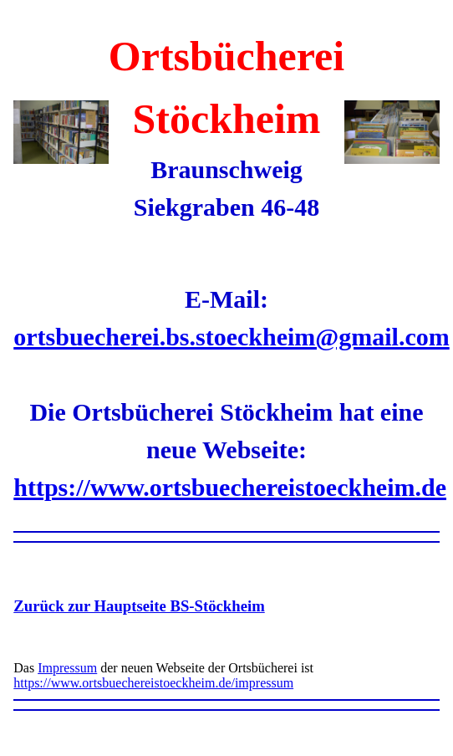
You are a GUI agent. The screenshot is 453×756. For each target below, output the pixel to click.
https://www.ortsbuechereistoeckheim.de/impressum (153, 683)
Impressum (67, 668)
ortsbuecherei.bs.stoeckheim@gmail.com (231, 336)
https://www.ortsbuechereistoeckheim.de (229, 487)
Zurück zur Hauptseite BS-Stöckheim (138, 606)
